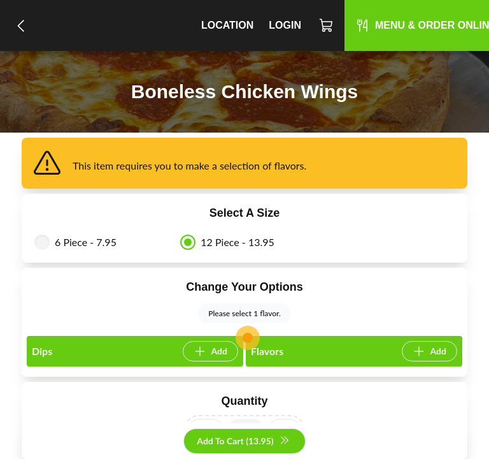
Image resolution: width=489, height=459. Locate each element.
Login (285, 25)
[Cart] (326, 25)
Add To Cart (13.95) (243, 441)
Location (227, 25)
